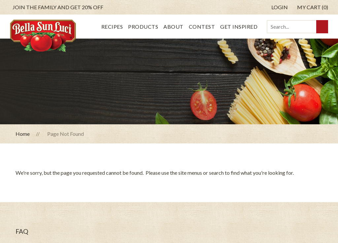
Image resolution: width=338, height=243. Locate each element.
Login (279, 7)
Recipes (112, 26)
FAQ (22, 231)
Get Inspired (238, 26)
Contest (202, 26)
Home (23, 134)
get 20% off (58, 7)
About (173, 26)
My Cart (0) (312, 7)
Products (143, 26)
